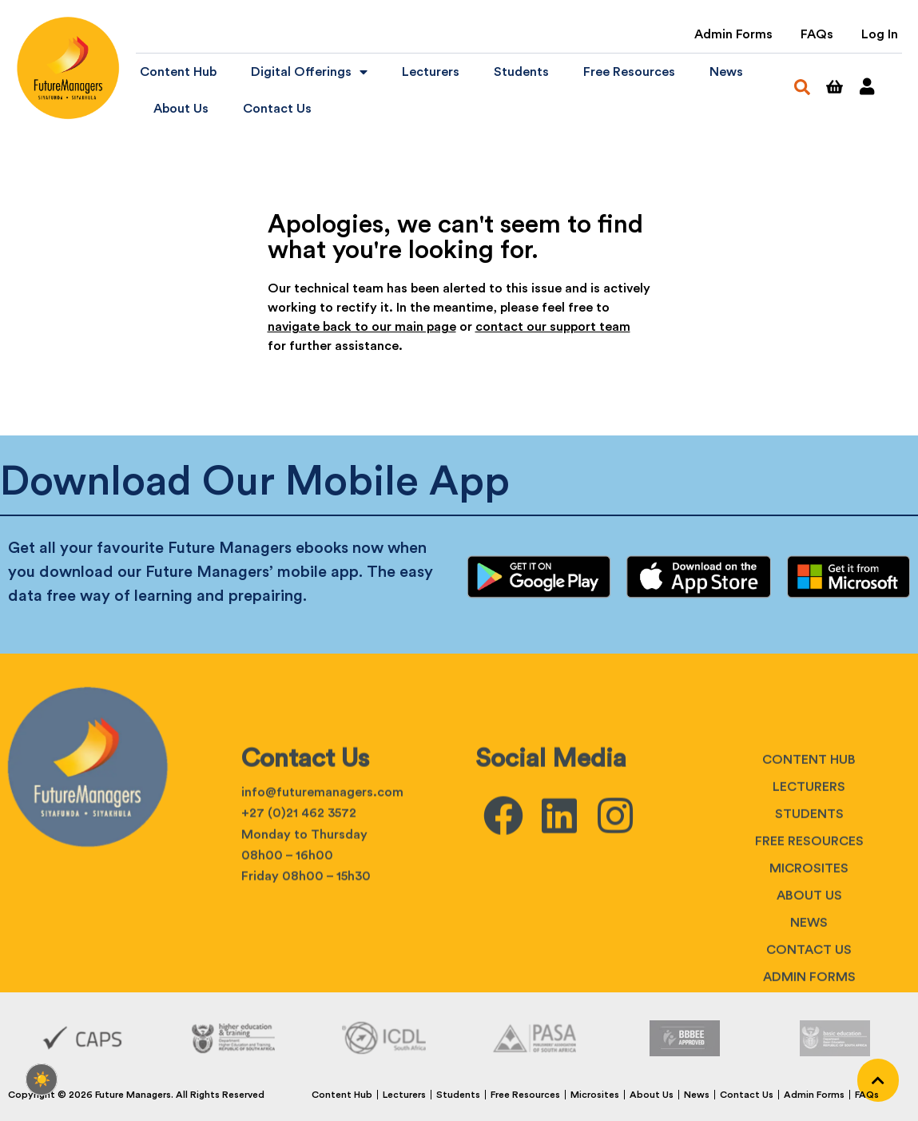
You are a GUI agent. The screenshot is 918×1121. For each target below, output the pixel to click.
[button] (802, 87)
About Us (181, 108)
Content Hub (178, 72)
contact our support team (552, 326)
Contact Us (277, 108)
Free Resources (629, 72)
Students (521, 72)
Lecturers (430, 72)
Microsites (808, 986)
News (726, 72)
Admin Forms (733, 34)
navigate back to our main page (362, 326)
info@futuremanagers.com (322, 910)
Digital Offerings (309, 72)
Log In (879, 34)
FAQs (817, 34)
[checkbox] (42, 1079)
